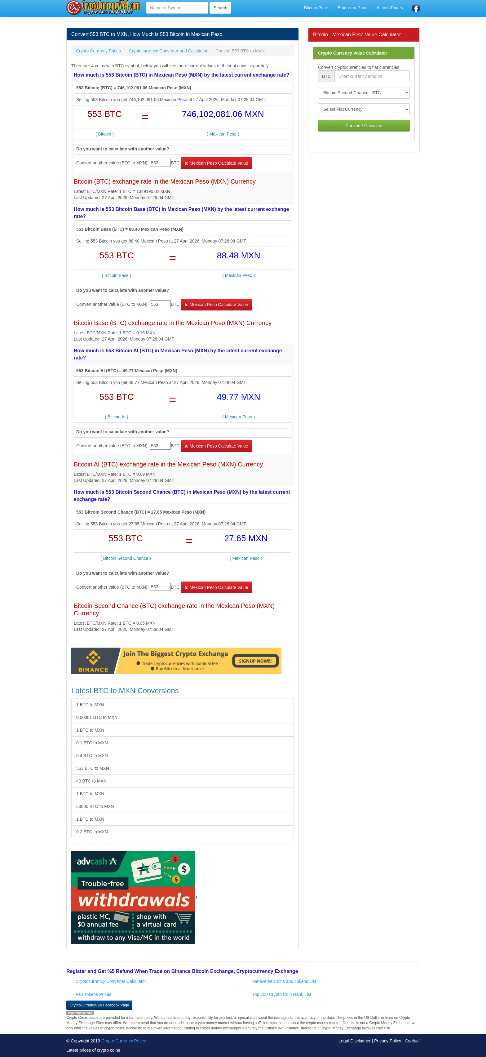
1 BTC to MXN (90, 704)
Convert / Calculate (363, 125)
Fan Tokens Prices (93, 994)
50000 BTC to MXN (95, 806)
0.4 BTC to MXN (92, 755)
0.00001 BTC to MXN (96, 717)
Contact (412, 1040)
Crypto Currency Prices (123, 1040)
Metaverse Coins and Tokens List (284, 981)
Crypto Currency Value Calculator (352, 53)
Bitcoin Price (316, 7)
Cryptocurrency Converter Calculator (111, 981)
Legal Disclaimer (354, 1040)
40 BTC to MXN (91, 780)
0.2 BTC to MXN (92, 831)
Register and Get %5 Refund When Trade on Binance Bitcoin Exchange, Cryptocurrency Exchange (182, 971)
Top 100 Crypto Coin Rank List (281, 994)
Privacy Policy (387, 1040)
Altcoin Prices (390, 7)
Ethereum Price (352, 7)
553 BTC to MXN (92, 768)
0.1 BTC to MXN (92, 742)
